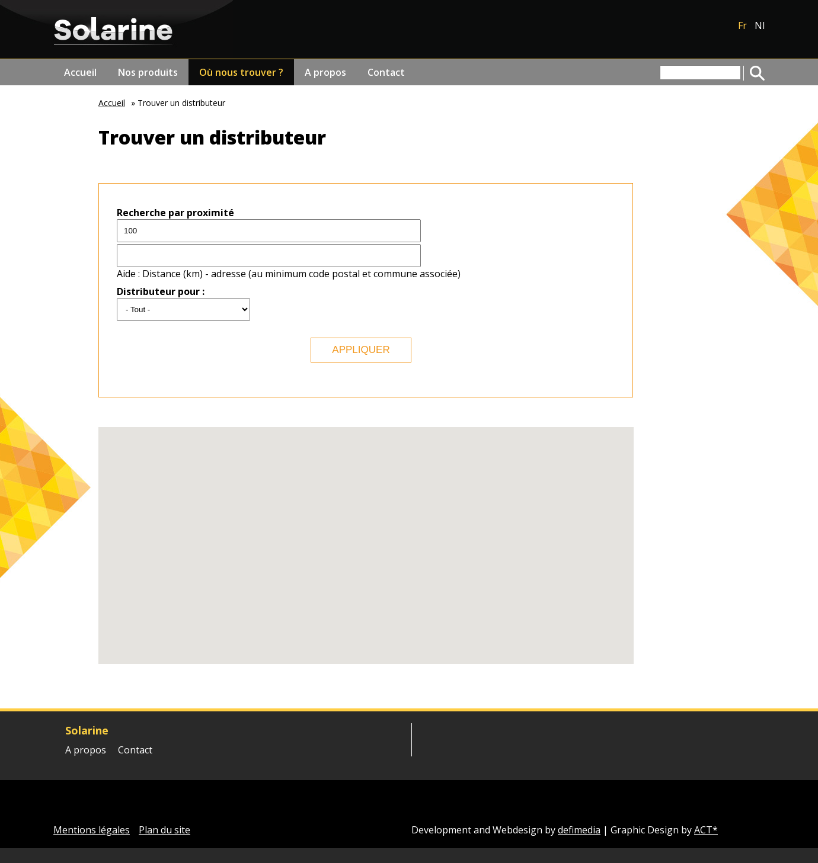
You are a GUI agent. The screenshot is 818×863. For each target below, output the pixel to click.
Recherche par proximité (175, 212)
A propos (325, 72)
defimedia (579, 829)
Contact (386, 72)
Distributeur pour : (160, 291)
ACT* (706, 829)
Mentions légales (91, 829)
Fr (742, 25)
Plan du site (164, 829)
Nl (760, 25)
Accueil (80, 72)
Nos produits (148, 72)
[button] (481, 475)
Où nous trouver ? (241, 72)
